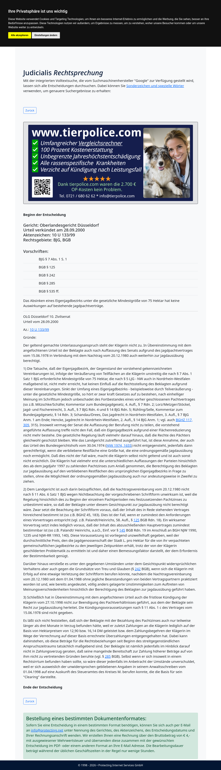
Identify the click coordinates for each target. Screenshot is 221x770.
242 (138, 569)
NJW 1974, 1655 (118, 445)
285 (108, 656)
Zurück (30, 110)
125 (136, 520)
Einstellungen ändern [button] (46, 35)
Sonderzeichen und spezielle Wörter (155, 85)
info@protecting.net (47, 730)
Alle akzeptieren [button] (19, 35)
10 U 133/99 (39, 329)
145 (122, 530)
